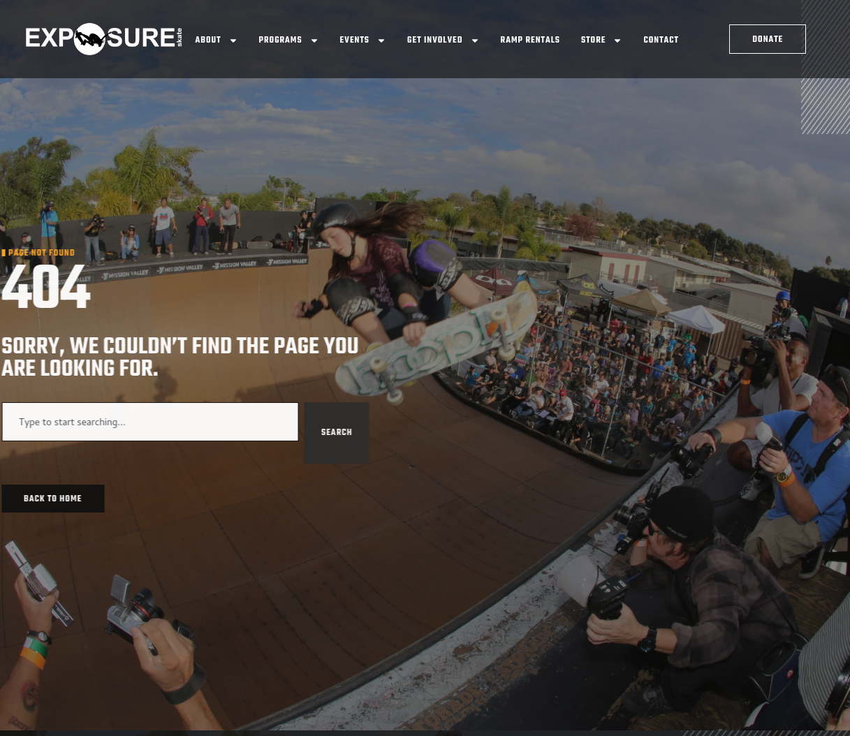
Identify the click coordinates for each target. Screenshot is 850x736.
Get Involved (443, 40)
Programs (289, 40)
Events (363, 40)
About (217, 40)
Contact (661, 40)
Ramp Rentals (530, 40)
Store (601, 40)
